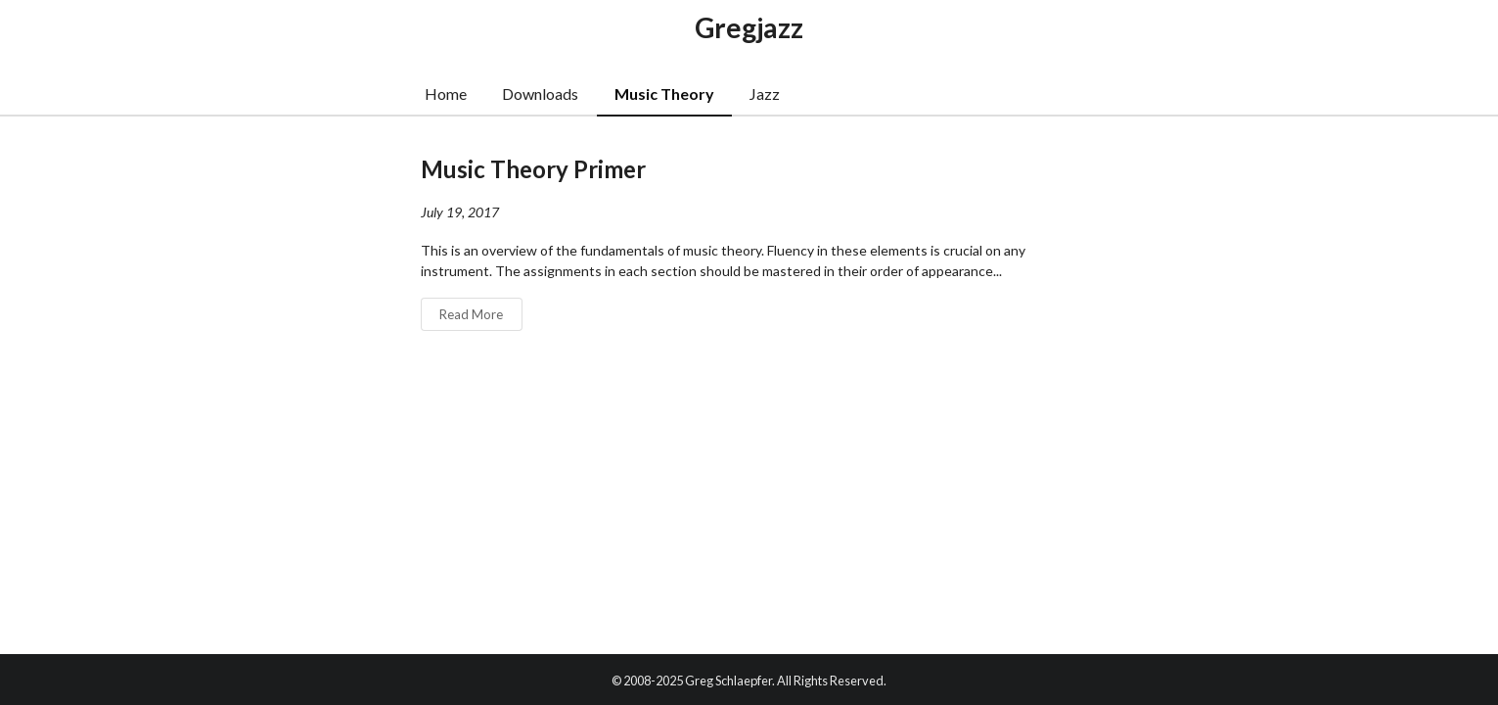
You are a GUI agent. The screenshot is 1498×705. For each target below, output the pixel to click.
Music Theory (664, 93)
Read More (471, 314)
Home (446, 93)
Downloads (540, 93)
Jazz (764, 93)
